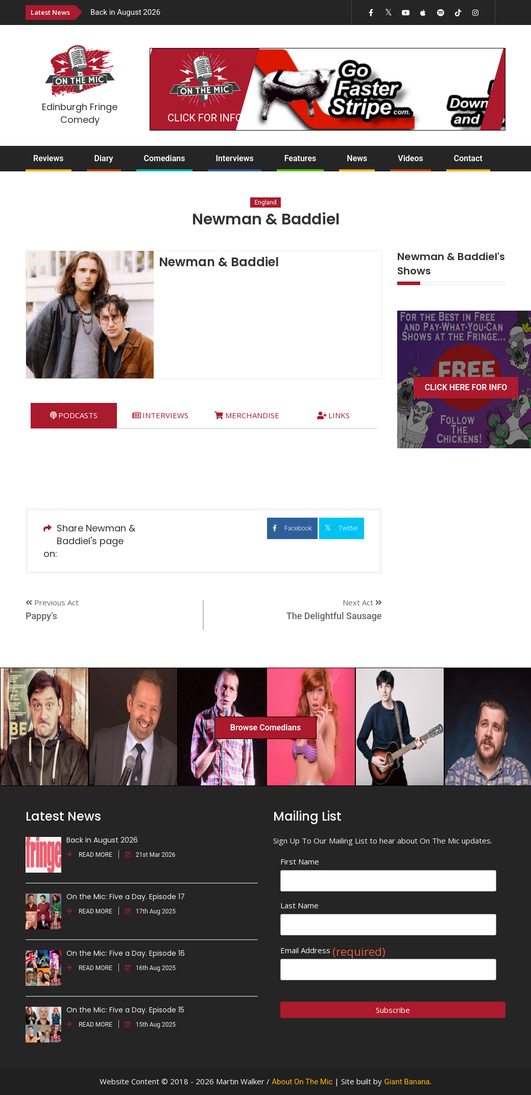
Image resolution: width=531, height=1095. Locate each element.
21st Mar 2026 (150, 854)
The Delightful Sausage (334, 615)
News (357, 158)
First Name (299, 861)
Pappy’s (41, 615)
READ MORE (89, 854)
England (265, 202)
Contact (468, 158)
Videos (410, 158)
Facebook (256, 528)
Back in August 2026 (125, 12)
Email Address (332, 950)
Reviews (48, 158)
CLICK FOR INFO (204, 118)
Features (300, 158)
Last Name (299, 905)
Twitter (332, 527)
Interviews (234, 158)
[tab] (74, 415)
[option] (194, 12)
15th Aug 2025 (150, 1024)
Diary (103, 158)
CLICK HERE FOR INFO (466, 387)
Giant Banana (406, 1081)
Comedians (164, 158)
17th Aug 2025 (150, 911)
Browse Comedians (265, 727)
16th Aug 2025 (150, 968)
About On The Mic (302, 1081)
